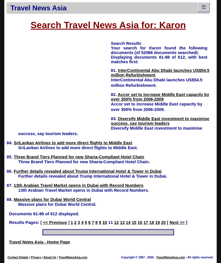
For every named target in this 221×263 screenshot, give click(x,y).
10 (104, 222)
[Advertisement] (58, 81)
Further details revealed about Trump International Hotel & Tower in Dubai (88, 171)
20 (163, 222)
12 (116, 222)
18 (151, 222)
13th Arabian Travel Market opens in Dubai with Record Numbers (79, 185)
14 (128, 222)
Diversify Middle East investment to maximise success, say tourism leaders (160, 121)
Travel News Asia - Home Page (39, 242)
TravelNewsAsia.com (73, 257)
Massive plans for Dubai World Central (52, 199)
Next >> (177, 222)
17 (145, 222)
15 (134, 222)
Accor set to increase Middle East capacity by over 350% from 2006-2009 (160, 96)
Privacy (36, 257)
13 (122, 222)
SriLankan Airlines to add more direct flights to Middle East (73, 143)
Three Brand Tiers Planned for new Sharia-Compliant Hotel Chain (79, 157)
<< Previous (55, 222)
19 (157, 222)
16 (140, 222)
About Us (49, 257)
